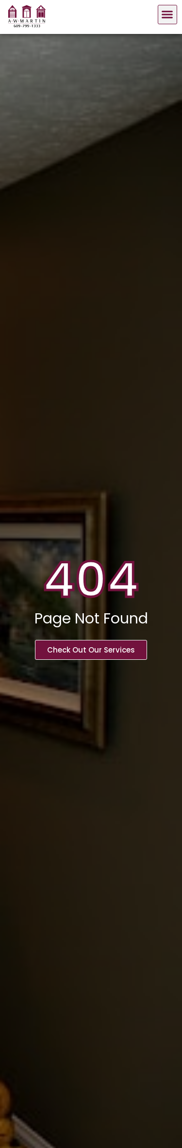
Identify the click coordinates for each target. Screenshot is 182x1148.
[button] (167, 14)
